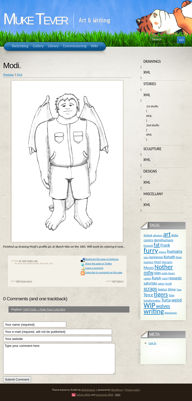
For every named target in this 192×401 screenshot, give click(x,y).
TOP (117, 395)
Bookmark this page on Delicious (99, 259)
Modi (24, 260)
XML (147, 72)
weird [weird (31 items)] (176, 300)
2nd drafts (152, 125)
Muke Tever (35, 19)
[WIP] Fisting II (118, 281)
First (19, 74)
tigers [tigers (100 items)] (161, 294)
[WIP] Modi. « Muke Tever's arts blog (44, 309)
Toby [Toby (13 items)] (172, 295)
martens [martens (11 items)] (149, 262)
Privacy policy (132, 389)
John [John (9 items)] (146, 257)
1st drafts (152, 106)
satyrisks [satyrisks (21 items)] (150, 283)
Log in (152, 343)
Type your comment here (59, 358)
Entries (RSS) (83, 394)
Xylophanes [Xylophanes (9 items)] (171, 312)
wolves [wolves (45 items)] (163, 306)
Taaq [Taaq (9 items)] (178, 289)
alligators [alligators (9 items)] (157, 235)
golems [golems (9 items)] (162, 252)
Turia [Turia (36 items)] (166, 300)
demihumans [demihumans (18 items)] (163, 240)
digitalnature (88, 389)
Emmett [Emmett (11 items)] (148, 245)
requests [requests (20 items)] (175, 278)
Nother (30, 260)
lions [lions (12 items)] (179, 257)
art (20, 260)
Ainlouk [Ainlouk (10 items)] (148, 235)
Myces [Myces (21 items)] (149, 267)
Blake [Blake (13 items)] (174, 235)
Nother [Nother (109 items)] (163, 267)
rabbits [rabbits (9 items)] (147, 278)
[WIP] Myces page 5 (24, 281)
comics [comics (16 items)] (148, 240)
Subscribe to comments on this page (101, 272)
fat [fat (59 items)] (157, 244)
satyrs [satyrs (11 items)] (161, 283)
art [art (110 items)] (167, 234)
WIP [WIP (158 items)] (149, 305)
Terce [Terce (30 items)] (148, 295)
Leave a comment (92, 268)
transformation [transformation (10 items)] (152, 300)
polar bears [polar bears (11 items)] (168, 273)
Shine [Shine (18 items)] (172, 289)
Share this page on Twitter (96, 263)
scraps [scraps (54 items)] (150, 288)
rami (36, 260)
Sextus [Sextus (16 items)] (162, 289)
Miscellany (153, 194)
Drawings (152, 61)
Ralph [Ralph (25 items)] (156, 277)
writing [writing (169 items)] (154, 311)
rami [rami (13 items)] (165, 278)
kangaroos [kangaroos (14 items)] (156, 257)
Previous (8, 74)
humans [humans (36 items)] (174, 251)
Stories (150, 83)
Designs (150, 171)
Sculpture (152, 148)
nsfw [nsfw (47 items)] (149, 272)
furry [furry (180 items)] (151, 250)
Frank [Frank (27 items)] (165, 245)
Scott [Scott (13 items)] (168, 283)
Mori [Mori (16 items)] (157, 262)
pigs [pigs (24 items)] (157, 272)
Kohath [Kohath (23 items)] (169, 256)
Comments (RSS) (104, 394)
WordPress (117, 389)
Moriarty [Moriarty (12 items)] (167, 262)
